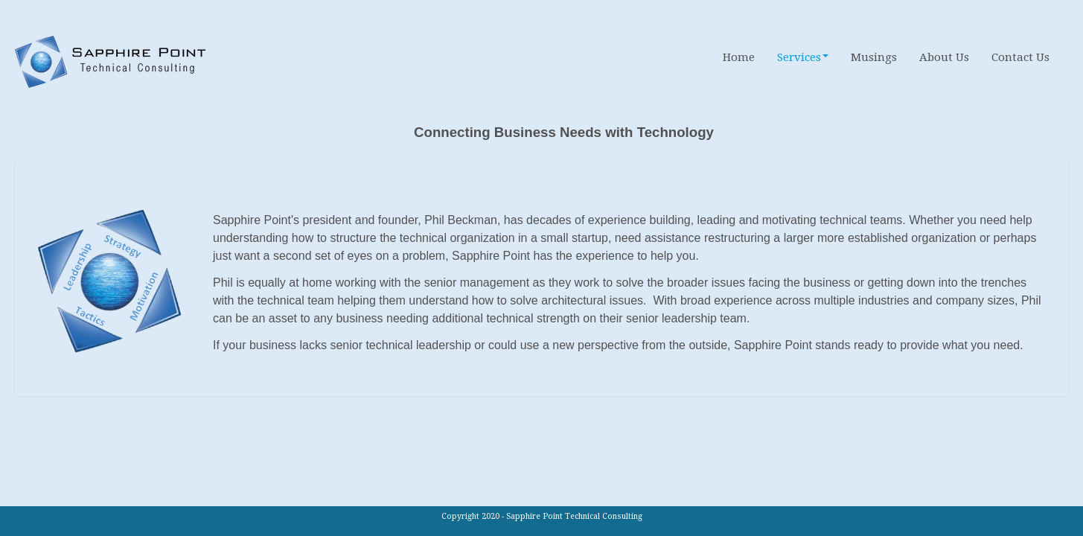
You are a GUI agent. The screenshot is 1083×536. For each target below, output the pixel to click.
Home (739, 57)
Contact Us (1020, 57)
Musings (874, 57)
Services (802, 57)
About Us (944, 57)
